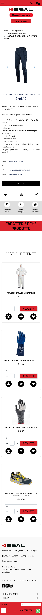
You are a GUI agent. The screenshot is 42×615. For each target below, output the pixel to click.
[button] (21, 65)
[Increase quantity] (15, 611)
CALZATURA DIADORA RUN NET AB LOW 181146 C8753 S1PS (21, 494)
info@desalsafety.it (11, 561)
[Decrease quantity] (9, 611)
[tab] (21, 594)
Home (5, 30)
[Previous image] (7, 67)
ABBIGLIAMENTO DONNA (16, 33)
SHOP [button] (6, 598)
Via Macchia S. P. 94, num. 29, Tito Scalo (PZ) (20, 550)
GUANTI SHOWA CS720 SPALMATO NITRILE (21, 360)
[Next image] (34, 67)
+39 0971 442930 (11, 556)
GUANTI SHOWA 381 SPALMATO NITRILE (21, 427)
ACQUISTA (28, 309)
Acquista (26, 610)
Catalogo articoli (17, 30)
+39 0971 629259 (27, 556)
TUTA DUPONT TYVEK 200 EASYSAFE (21, 293)
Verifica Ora (21, 183)
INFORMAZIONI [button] (10, 594)
